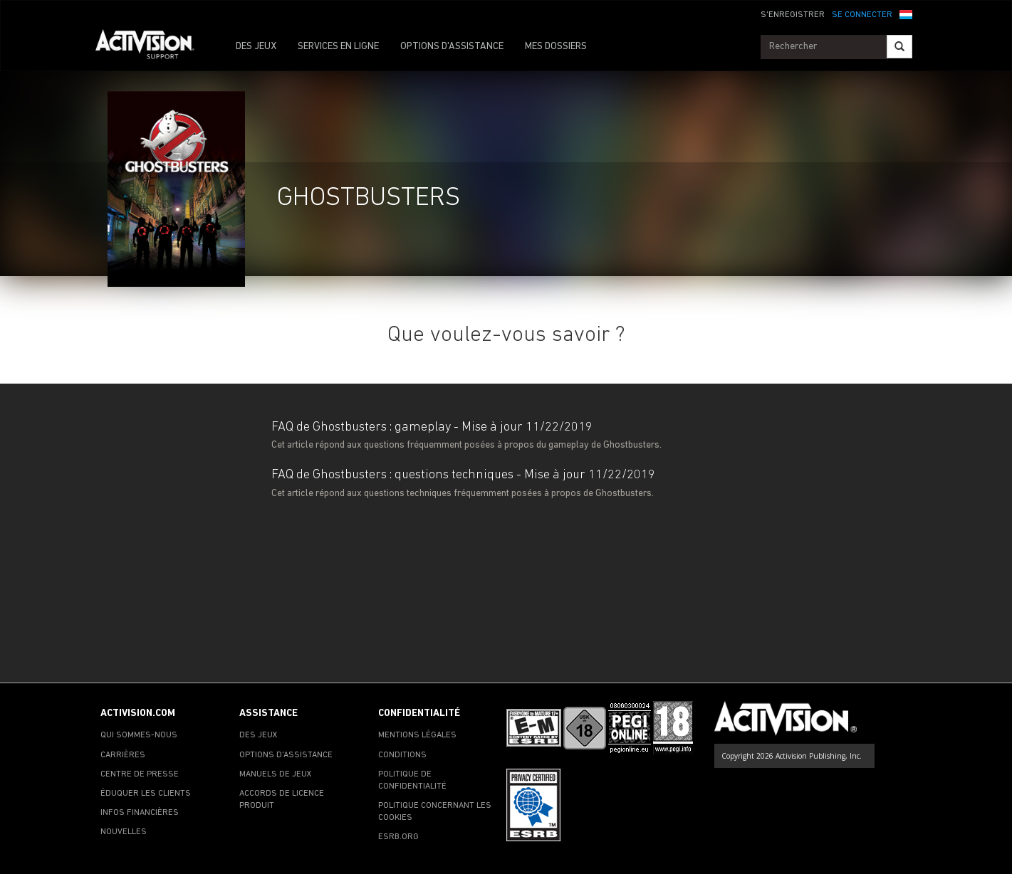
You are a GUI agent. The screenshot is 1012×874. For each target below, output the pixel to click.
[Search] (899, 46)
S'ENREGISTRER (793, 15)
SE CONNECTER (862, 15)
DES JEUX (256, 46)
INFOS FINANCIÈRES (139, 813)
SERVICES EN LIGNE (338, 46)
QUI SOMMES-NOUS (138, 735)
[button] (905, 13)
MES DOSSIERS (556, 46)
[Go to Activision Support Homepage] (152, 47)
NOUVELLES (123, 832)
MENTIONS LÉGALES (417, 735)
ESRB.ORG (398, 837)
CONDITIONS (402, 755)
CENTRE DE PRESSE (139, 774)
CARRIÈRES (122, 755)
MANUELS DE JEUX (275, 774)
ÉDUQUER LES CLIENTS (145, 793)
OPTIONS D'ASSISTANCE (452, 46)
